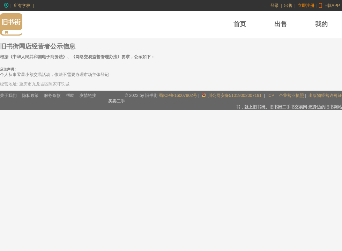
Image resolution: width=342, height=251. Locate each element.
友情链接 (88, 95)
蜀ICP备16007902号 (178, 95)
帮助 (70, 95)
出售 (288, 5)
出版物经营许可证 (325, 95)
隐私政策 (30, 95)
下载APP (331, 5)
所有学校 (22, 5)
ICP (270, 95)
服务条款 (52, 95)
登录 (274, 5)
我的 (321, 24)
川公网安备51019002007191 (232, 95)
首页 (239, 24)
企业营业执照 (291, 95)
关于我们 (8, 95)
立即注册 (306, 5)
